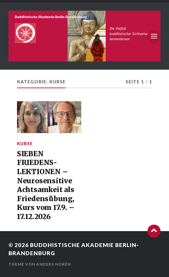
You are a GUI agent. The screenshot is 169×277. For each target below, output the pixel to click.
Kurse (25, 143)
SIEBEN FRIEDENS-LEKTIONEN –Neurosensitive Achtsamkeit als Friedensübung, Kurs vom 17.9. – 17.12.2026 (45, 185)
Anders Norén (53, 264)
